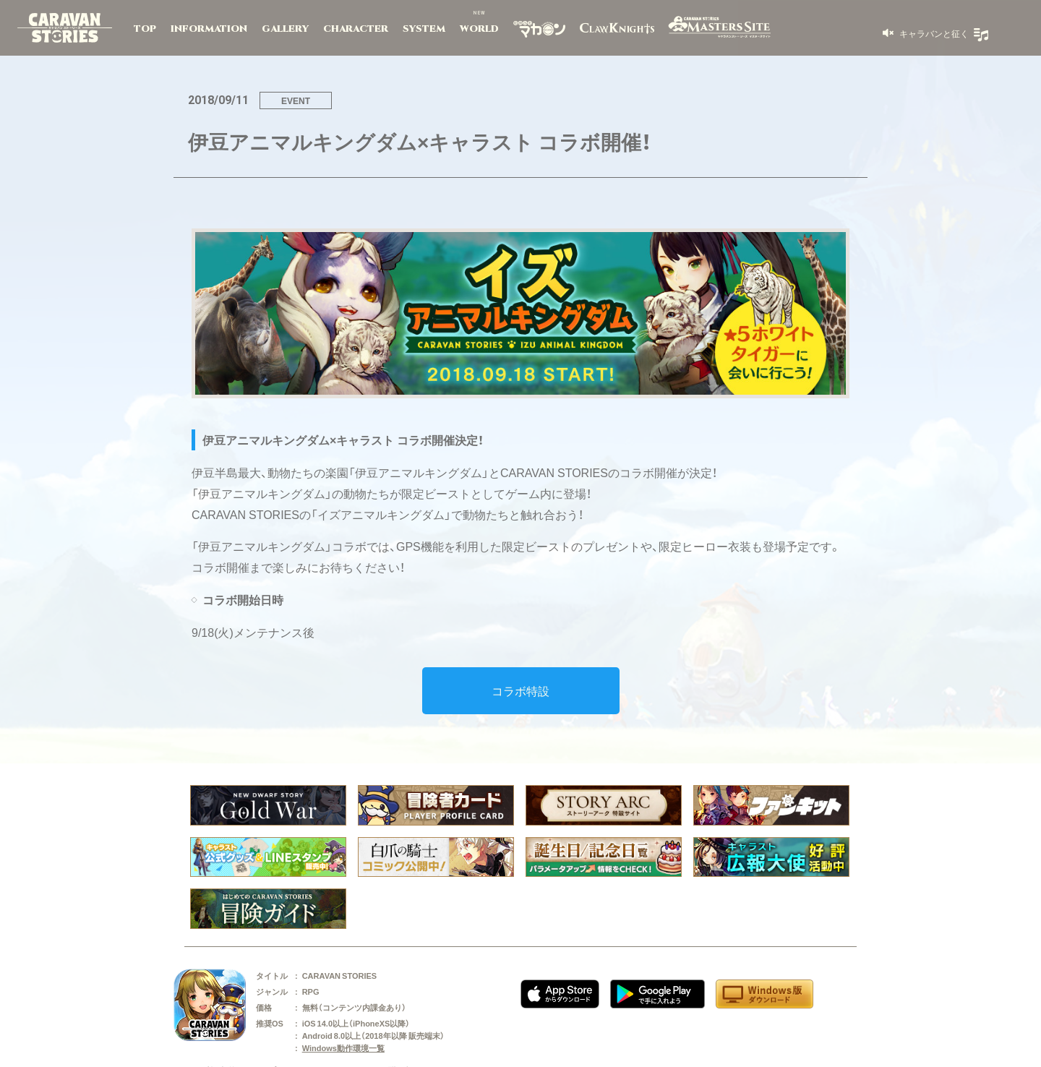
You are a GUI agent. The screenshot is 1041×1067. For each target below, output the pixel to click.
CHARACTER (355, 28)
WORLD (479, 28)
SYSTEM (424, 28)
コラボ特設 (520, 690)
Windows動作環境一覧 (343, 1048)
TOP (145, 28)
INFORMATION (209, 28)
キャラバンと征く (933, 33)
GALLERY (285, 28)
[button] (926, 32)
